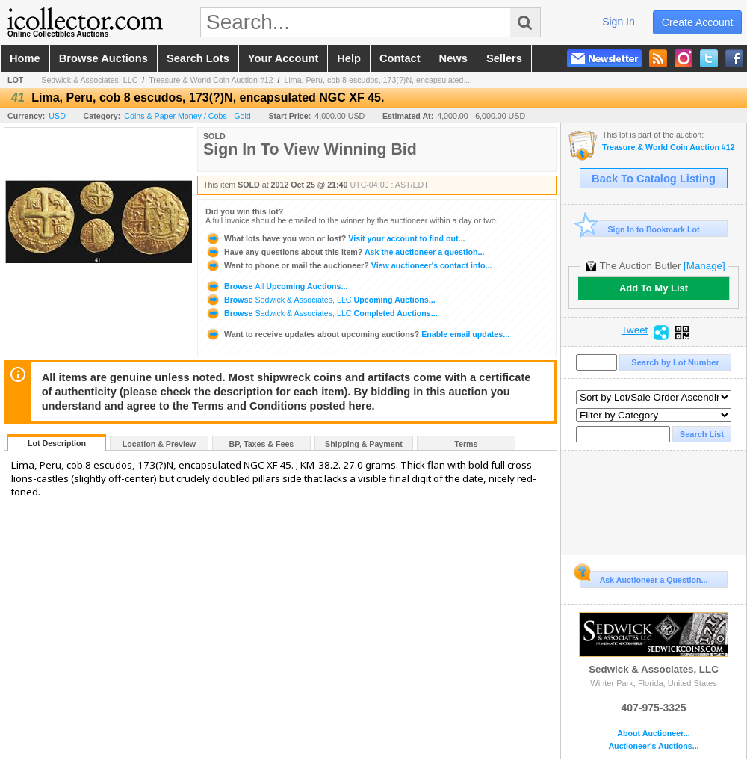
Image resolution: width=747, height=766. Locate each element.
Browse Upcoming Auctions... (276, 286)
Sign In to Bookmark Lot (640, 229)
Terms (465, 443)
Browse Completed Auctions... (321, 313)
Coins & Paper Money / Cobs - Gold (187, 115)
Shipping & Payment (364, 443)
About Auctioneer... (653, 733)
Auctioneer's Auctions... (653, 746)
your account (283, 58)
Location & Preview (159, 443)
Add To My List (653, 288)
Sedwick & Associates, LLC (89, 79)
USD (57, 115)
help (349, 58)
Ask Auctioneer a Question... (643, 577)
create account (698, 22)
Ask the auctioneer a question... (344, 251)
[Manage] (704, 265)
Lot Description (57, 443)
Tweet (635, 330)
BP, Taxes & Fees (261, 443)
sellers (504, 58)
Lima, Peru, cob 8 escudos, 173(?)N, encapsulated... (377, 79)
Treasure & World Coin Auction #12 (211, 79)
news (453, 58)
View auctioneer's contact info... (348, 265)
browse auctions (103, 58)
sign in (618, 22)
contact (400, 58)
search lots (198, 58)
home (25, 58)
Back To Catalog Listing (654, 179)
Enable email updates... (357, 334)
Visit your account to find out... (335, 238)
